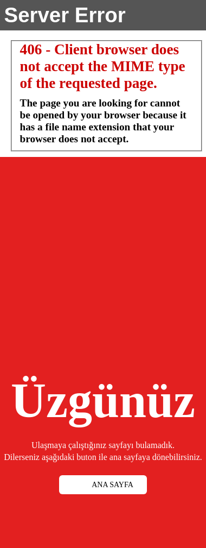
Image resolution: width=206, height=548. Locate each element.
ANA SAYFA (112, 485)
